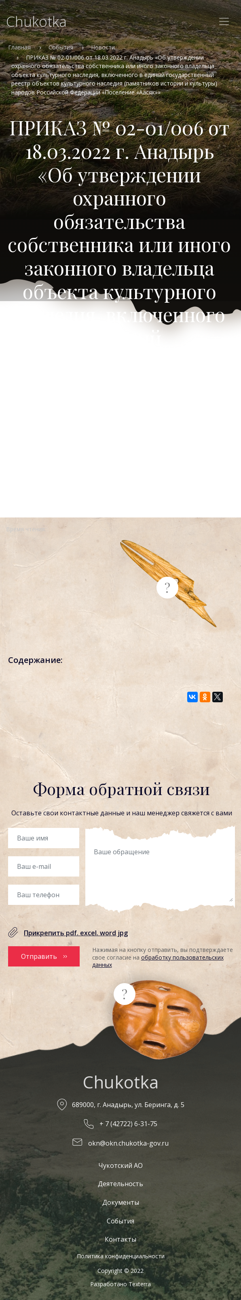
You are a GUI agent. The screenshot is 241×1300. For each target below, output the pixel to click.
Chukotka (36, 21)
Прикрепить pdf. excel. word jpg (76, 932)
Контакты (120, 1239)
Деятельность (120, 1183)
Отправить (39, 956)
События (61, 47)
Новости (103, 47)
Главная (19, 47)
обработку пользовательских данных (158, 961)
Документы (120, 1202)
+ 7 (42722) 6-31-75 (128, 1123)
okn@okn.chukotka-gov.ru (128, 1143)
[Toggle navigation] (224, 21)
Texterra (140, 1284)
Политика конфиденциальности (121, 1256)
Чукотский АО (120, 1165)
